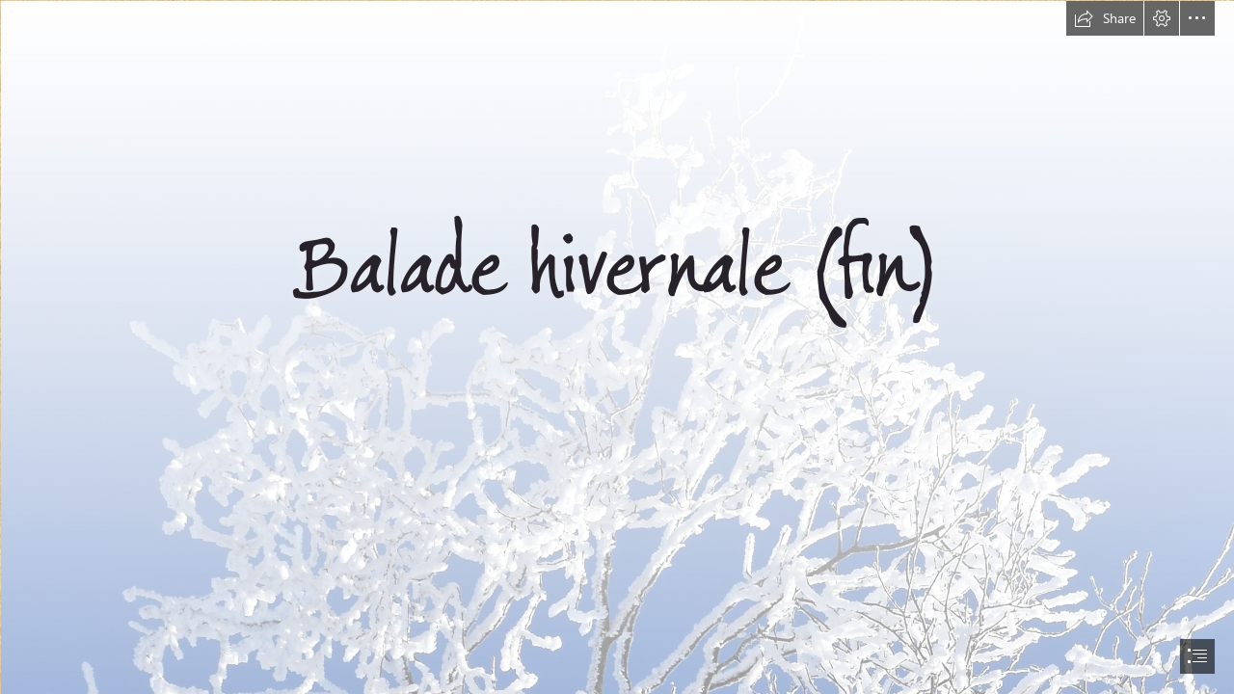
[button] (1104, 18)
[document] (617, 347)
